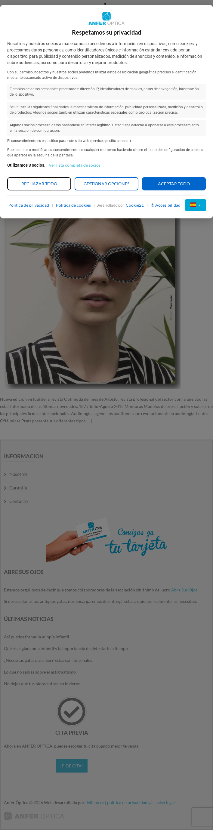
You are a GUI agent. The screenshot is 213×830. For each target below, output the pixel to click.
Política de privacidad (28, 205)
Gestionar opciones (106, 183)
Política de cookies (73, 205)
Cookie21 (135, 205)
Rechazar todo (39, 183)
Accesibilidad (166, 205)
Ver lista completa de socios (74, 165)
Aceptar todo (174, 183)
